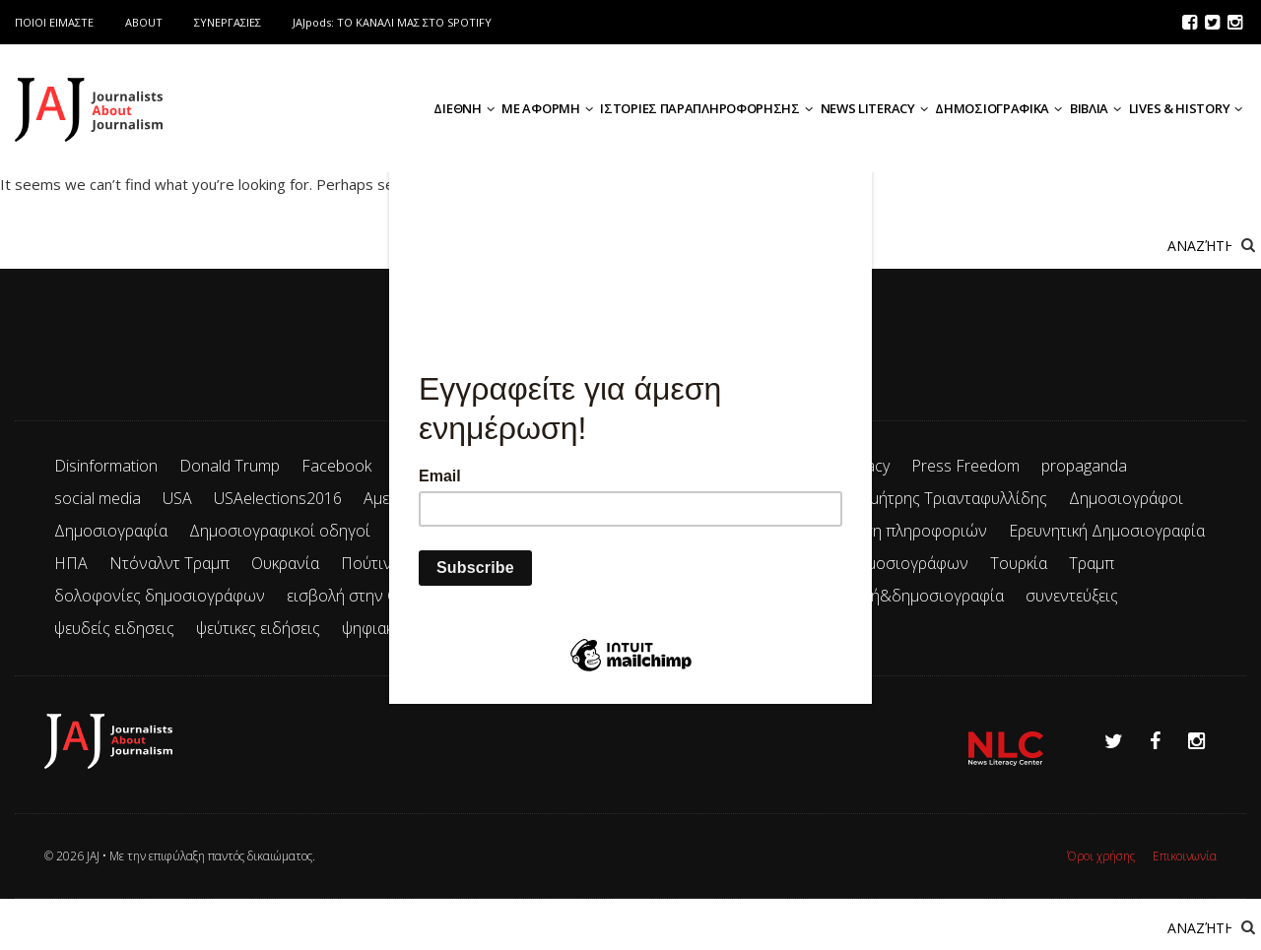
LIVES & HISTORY (1185, 108)
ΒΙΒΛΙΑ (1095, 108)
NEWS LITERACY (874, 108)
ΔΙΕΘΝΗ (463, 108)
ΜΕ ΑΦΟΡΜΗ (546, 108)
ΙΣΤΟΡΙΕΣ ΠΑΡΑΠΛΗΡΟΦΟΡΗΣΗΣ (706, 108)
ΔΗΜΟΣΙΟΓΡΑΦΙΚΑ (998, 108)
